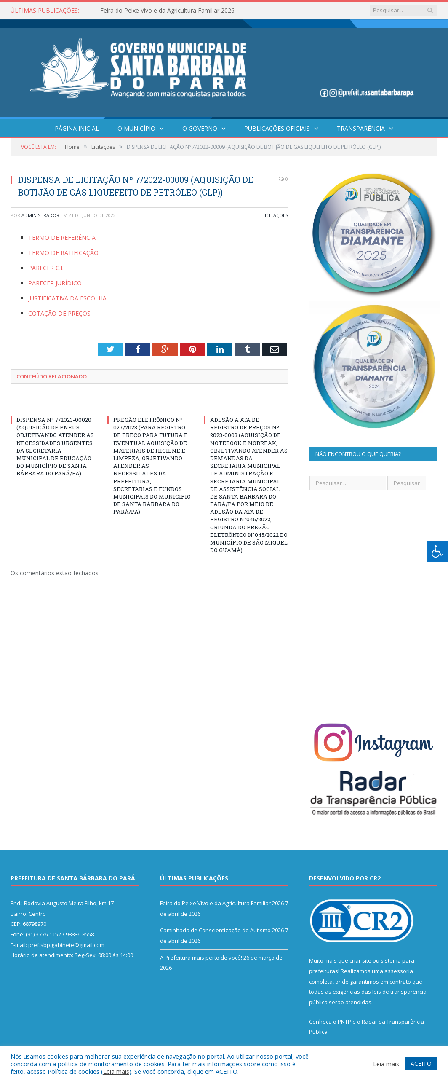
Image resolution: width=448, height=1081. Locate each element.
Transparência (361, 128)
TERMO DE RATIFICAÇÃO (63, 253)
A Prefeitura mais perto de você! (201, 957)
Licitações (275, 215)
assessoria (398, 971)
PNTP (344, 1021)
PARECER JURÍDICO (55, 283)
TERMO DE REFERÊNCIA (62, 237)
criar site (360, 960)
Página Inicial (77, 128)
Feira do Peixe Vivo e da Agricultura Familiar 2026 (167, 10)
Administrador (40, 215)
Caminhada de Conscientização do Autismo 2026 (222, 930)
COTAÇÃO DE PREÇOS (59, 313)
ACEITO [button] (421, 1064)
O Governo (199, 128)
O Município (136, 128)
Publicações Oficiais (277, 128)
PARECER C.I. (46, 268)
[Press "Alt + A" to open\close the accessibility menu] (437, 551)
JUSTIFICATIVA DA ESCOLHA (67, 298)
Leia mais (116, 1071)
